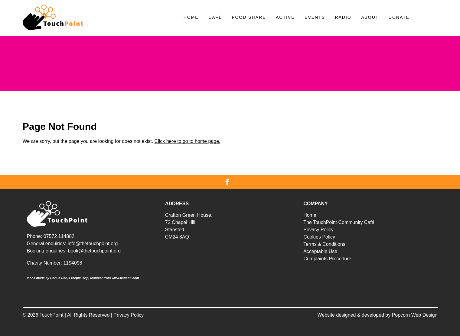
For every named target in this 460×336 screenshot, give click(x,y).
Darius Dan (58, 278)
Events (315, 17)
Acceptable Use (320, 251)
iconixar (96, 278)
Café (215, 17)
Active (285, 17)
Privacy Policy (318, 229)
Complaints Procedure (327, 258)
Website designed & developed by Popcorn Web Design (378, 315)
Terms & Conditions (324, 244)
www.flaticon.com (125, 278)
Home (191, 17)
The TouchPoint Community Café (338, 222)
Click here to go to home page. (187, 141)
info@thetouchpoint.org (93, 243)
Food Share (249, 17)
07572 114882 (59, 236)
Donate (399, 17)
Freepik (75, 278)
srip (86, 278)
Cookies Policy (319, 236)
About (370, 17)
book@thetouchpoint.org (94, 250)
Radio (343, 17)
